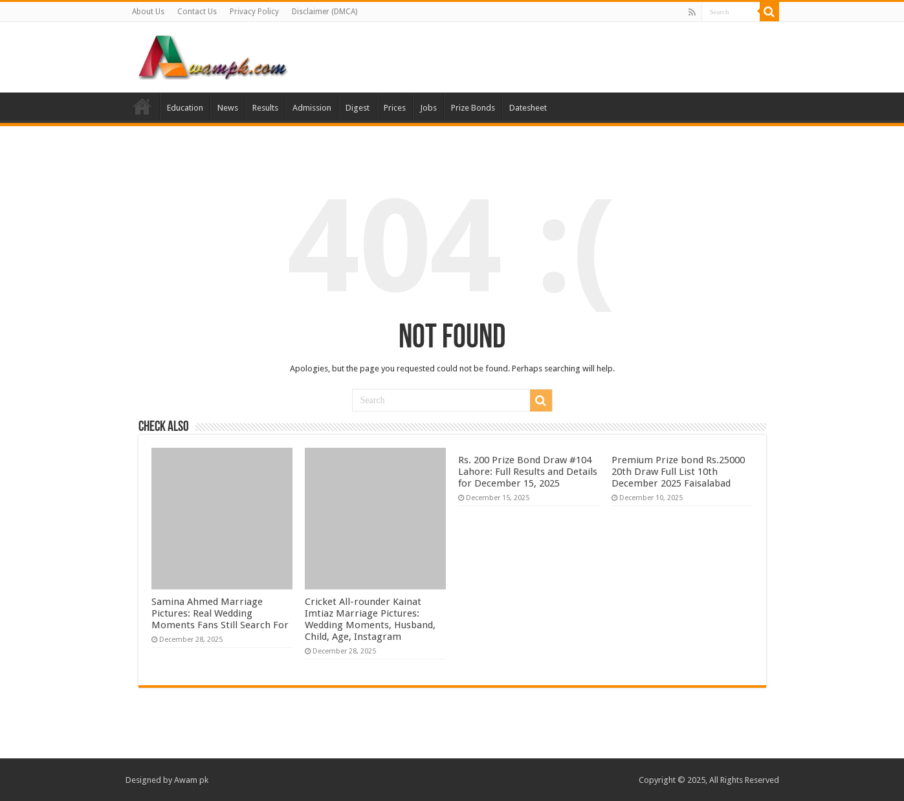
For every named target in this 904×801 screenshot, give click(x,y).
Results (265, 108)
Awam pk (191, 780)
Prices (395, 108)
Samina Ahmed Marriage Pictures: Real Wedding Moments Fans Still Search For (220, 613)
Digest (357, 108)
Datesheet (528, 108)
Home (142, 106)
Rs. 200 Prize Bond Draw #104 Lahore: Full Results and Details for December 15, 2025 (527, 471)
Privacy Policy (254, 11)
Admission (311, 108)
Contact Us (197, 11)
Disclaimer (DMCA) (324, 11)
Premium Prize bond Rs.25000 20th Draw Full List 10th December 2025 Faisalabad (678, 471)
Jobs (428, 108)
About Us (148, 11)
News (227, 108)
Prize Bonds (473, 108)
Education (185, 108)
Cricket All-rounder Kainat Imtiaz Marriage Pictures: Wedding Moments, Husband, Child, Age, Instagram (370, 619)
